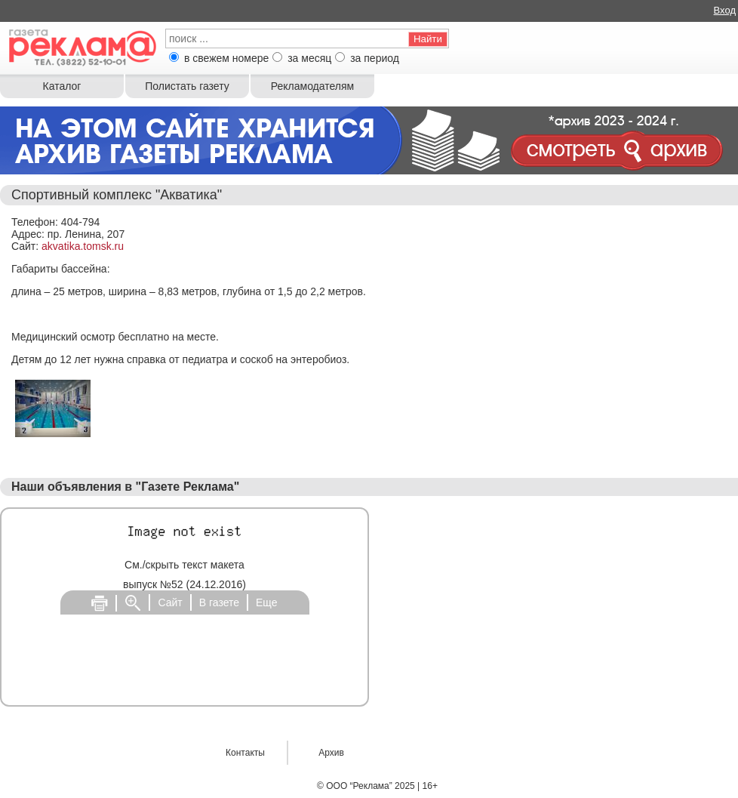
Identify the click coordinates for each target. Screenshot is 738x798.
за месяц (309, 58)
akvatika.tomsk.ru (83, 246)
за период (374, 58)
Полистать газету (187, 86)
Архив (331, 752)
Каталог (62, 86)
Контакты (245, 752)
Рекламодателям (312, 86)
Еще (267, 602)
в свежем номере (226, 58)
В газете (219, 602)
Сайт (170, 602)
